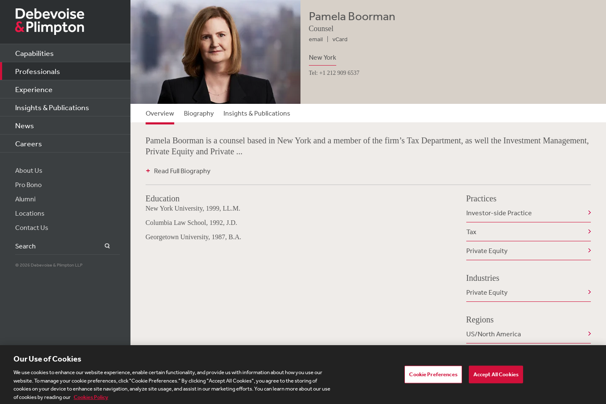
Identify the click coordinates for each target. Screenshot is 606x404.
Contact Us (31, 227)
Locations (30, 213)
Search (102, 246)
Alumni (25, 199)
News (24, 125)
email (316, 39)
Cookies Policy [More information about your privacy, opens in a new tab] (91, 399)
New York (322, 57)
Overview (160, 113)
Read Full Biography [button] (182, 170)
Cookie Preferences (433, 376)
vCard (340, 39)
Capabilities (34, 53)
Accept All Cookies (495, 376)
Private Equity (487, 250)
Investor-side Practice (499, 213)
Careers (28, 143)
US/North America (493, 334)
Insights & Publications (52, 107)
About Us (29, 170)
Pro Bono (28, 184)
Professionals (37, 71)
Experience (34, 89)
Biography (199, 113)
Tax (471, 231)
